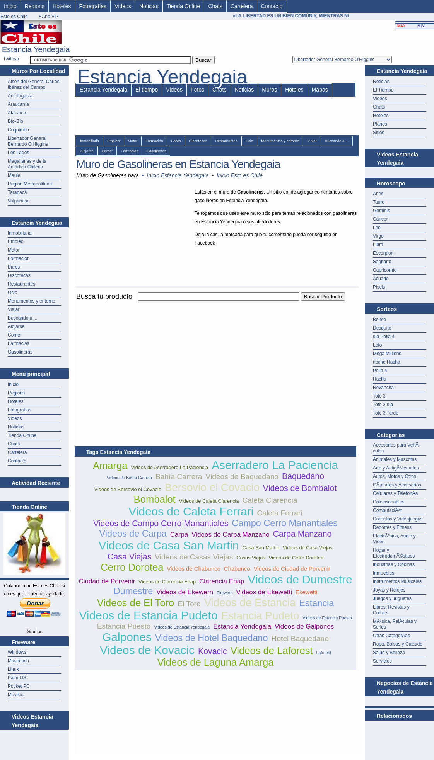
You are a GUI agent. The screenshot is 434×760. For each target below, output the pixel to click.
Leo (377, 227)
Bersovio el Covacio (212, 487)
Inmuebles (383, 573)
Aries (378, 193)
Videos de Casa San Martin (169, 545)
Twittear (11, 58)
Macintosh (18, 660)
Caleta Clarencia (270, 500)
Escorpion (383, 253)
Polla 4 (380, 370)
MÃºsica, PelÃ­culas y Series (395, 624)
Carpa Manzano (302, 534)
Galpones (127, 637)
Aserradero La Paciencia (275, 465)
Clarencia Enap (221, 581)
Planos (380, 124)
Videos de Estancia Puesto (327, 617)
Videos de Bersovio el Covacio (127, 489)
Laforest (323, 652)
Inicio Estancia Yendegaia (177, 175)
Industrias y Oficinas (394, 564)
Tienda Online (183, 6)
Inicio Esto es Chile (240, 175)
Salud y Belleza (389, 652)
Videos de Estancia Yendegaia (182, 627)
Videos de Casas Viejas (194, 557)
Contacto (272, 6)
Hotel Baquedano (300, 638)
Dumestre (133, 591)
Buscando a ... (23, 318)
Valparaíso (18, 201)
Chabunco (237, 568)
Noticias (149, 6)
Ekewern (224, 592)
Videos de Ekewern (184, 592)
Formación (19, 258)
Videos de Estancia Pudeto (148, 615)
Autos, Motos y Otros (394, 476)
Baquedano (303, 476)
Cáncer (380, 219)
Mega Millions (387, 353)
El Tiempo (383, 90)
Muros (269, 90)
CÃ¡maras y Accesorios (397, 485)
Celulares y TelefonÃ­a (395, 493)
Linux (13, 669)
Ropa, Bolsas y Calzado (397, 644)
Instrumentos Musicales (397, 581)
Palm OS (17, 677)
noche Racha (386, 362)
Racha (379, 379)
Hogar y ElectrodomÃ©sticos (394, 553)
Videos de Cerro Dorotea (296, 558)
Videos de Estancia (250, 603)
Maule (14, 175)
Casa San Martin (261, 548)
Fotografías (93, 6)
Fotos (197, 90)
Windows (17, 652)
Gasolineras (20, 352)
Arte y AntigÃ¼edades (396, 468)
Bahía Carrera (178, 477)
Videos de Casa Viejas (307, 548)
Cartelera (242, 6)
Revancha (383, 387)
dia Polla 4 (384, 336)
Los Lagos (18, 152)
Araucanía (18, 104)
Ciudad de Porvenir (107, 581)
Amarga (110, 465)
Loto (377, 345)
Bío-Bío (15, 121)
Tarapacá (17, 192)
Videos (122, 6)
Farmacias (18, 343)
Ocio (12, 292)
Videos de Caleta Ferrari (190, 511)
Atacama (17, 113)
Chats (215, 6)
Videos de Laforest (272, 650)
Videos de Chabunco (193, 568)
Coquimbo (18, 130)
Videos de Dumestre (300, 579)
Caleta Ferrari (279, 513)
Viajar (13, 309)
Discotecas (19, 275)
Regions (34, 6)
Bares (14, 267)
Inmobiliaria (19, 233)
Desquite (382, 328)
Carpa (179, 534)
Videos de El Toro (135, 602)
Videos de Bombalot (300, 488)
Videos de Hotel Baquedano (211, 638)
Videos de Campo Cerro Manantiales (160, 523)
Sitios (378, 132)
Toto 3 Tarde (385, 413)
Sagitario (382, 261)
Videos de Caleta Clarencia (209, 501)
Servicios (382, 661)
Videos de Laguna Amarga (215, 662)
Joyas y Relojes (389, 590)
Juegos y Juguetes (392, 598)
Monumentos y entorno (31, 301)
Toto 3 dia (383, 404)
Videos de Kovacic (147, 650)
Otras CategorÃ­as (391, 635)
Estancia (316, 603)
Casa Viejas (129, 556)
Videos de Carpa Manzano (230, 534)
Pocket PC (19, 686)
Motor (14, 250)
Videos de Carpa (133, 534)
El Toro (189, 604)
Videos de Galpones (304, 626)
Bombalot (155, 499)
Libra (378, 244)
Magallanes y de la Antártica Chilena (27, 164)
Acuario (381, 278)
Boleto (379, 319)
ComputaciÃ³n (387, 510)
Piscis (379, 287)
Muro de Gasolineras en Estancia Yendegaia (178, 164)
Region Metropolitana (30, 184)
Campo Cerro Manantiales (285, 523)
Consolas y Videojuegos (398, 519)
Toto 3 (379, 396)
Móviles (16, 694)
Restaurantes (21, 284)
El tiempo (146, 90)
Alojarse (16, 326)
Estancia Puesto (124, 626)
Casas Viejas (250, 558)
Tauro (378, 202)
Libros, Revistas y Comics (391, 609)
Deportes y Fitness (392, 527)
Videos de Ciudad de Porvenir (292, 568)
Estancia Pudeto (260, 616)
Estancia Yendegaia (103, 90)
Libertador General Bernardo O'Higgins (28, 141)
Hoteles (62, 6)
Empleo (16, 241)
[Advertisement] (165, 356)
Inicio (10, 6)
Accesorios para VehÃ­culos (396, 448)
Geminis (381, 210)
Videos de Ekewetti (264, 592)
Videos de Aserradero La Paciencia (169, 467)
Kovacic (212, 651)
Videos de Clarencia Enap (167, 582)
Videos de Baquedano (242, 477)
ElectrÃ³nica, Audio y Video (394, 538)
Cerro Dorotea (132, 567)
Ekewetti (306, 592)
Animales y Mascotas (395, 459)
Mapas (320, 90)
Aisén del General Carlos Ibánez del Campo (33, 84)
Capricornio (384, 270)
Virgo (378, 236)
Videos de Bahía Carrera (129, 477)
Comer (15, 335)
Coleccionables (388, 502)
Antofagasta (20, 96)
